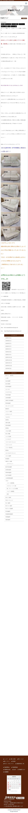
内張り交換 (8, 422)
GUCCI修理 (8, 381)
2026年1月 (8, 354)
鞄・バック (21, 759)
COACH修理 (8, 394)
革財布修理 (8, 519)
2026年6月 (8, 340)
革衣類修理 (8, 516)
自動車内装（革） (21, 763)
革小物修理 (8, 511)
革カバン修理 (8, 497)
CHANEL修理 (8, 469)
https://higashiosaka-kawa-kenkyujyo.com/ (12, 331)
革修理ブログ (22, 769)
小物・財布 (12, 759)
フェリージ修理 (9, 411)
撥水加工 (7, 408)
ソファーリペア (8, 24)
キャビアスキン (9, 392)
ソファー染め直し (15, 24)
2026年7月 (8, 337)
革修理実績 (15, 767)
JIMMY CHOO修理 (9, 400)
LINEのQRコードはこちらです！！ (13, 289)
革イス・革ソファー (9, 763)
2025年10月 (8, 362)
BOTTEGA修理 (9, 466)
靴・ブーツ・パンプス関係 (12, 488)
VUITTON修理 (8, 475)
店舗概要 (6, 771)
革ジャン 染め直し (10, 375)
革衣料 (13, 761)
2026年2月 (8, 351)
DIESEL (7, 428)
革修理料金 (7, 767)
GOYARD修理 (8, 386)
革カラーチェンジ (9, 500)
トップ (5, 759)
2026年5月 (8, 343)
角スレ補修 (8, 433)
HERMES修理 (8, 472)
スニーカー (8, 389)
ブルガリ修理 (8, 430)
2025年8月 (8, 368)
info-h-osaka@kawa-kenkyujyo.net (11, 327)
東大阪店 (7, 458)
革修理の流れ (7, 769)
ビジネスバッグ (9, 414)
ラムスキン (8, 417)
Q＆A (14, 769)
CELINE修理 (8, 425)
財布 (8, 494)
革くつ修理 (8, 503)
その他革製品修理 (9, 478)
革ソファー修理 (13, 26)
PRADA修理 (8, 403)
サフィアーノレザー (10, 405)
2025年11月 (8, 360)
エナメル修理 (8, 455)
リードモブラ (8, 439)
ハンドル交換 (8, 436)
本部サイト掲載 (4, 26)
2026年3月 (8, 349)
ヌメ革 (7, 378)
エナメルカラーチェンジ (11, 453)
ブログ (9, 26)
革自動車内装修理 (9, 514)
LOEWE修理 (8, 397)
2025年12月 (8, 357)
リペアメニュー (21, 24)
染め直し (2, 24)
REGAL (7, 450)
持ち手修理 (8, 383)
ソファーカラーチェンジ (11, 442)
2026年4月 (8, 346)
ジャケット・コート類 (11, 485)
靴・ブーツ (7, 761)
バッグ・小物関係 (10, 491)
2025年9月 (8, 365)
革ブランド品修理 (9, 508)
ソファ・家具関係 (10, 483)
